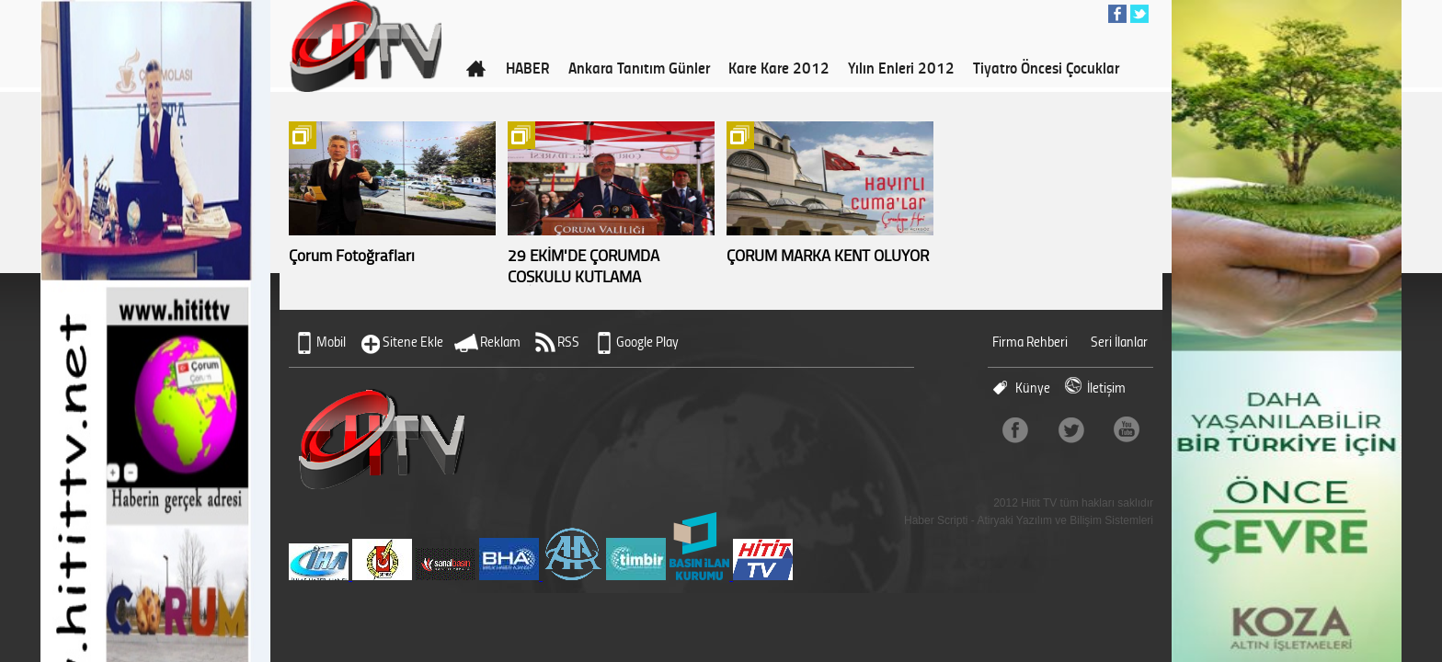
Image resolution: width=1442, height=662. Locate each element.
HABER (528, 67)
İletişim (1106, 387)
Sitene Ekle (413, 341)
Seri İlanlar (1119, 341)
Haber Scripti (935, 520)
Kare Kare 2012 (779, 67)
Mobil (331, 341)
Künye (1032, 387)
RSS (568, 341)
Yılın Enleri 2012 (901, 67)
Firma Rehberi (1030, 341)
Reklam (500, 341)
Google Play (647, 341)
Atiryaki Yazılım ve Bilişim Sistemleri (1065, 520)
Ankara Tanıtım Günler (639, 67)
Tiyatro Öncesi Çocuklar (1046, 67)
